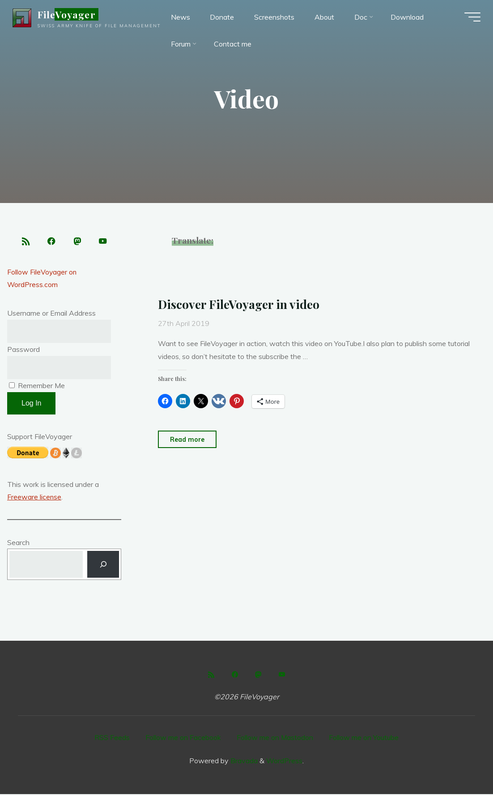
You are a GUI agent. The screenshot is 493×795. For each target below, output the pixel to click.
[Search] (103, 565)
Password (23, 350)
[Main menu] (471, 17)
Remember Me (37, 386)
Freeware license (34, 498)
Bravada (243, 761)
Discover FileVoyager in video (240, 304)
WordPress (284, 761)
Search (18, 543)
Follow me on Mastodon (275, 738)
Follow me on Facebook (183, 738)
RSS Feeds (112, 738)
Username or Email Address (51, 313)
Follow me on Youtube (364, 738)
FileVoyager (68, 15)
